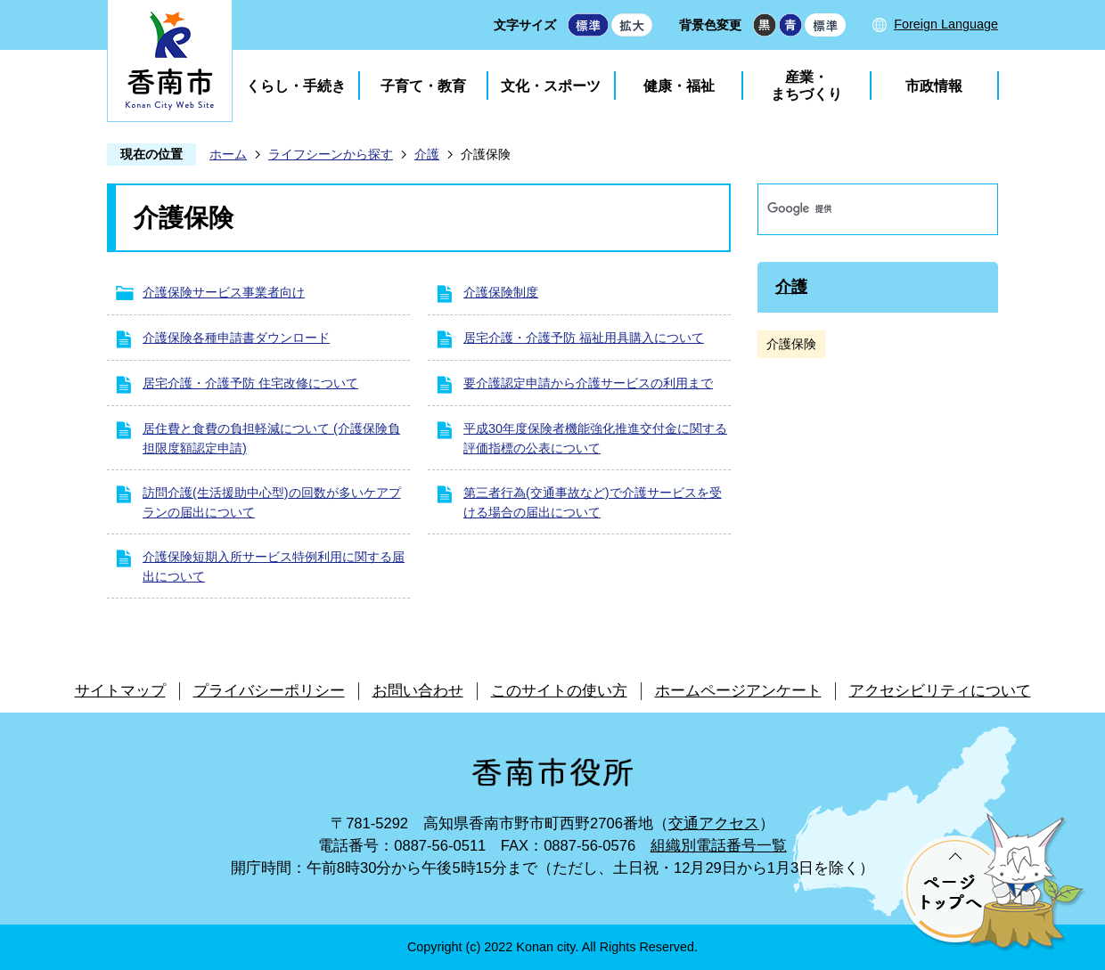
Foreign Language (946, 24)
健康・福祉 (679, 86)
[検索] (859, 209)
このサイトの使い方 (559, 690)
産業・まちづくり (806, 85)
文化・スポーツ (551, 86)
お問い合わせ (417, 690)
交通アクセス (713, 823)
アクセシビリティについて (940, 690)
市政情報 (933, 86)
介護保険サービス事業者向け (224, 292)
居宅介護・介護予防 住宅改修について (250, 383)
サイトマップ (120, 690)
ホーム (228, 154)
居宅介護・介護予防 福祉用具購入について (583, 337)
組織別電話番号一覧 (719, 845)
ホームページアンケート (738, 690)
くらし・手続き (296, 86)
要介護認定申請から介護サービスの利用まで (588, 383)
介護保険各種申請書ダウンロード (236, 337)
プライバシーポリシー (269, 690)
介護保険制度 (500, 292)
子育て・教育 (423, 86)
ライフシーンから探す (330, 154)
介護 (426, 154)
